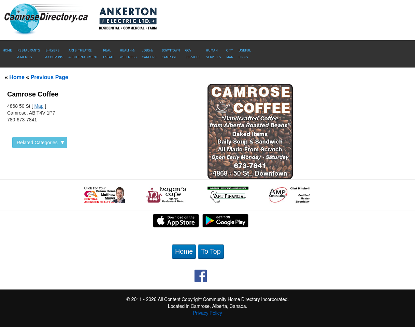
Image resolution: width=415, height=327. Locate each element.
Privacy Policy (207, 313)
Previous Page (49, 77)
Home (7, 50)
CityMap (229, 53)
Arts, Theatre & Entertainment (83, 53)
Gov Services (192, 53)
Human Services (213, 53)
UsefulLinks (245, 53)
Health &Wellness (128, 53)
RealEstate (108, 53)
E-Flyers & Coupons (54, 53)
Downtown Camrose (171, 53)
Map (38, 106)
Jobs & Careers (149, 53)
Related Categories (40, 142)
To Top (210, 251)
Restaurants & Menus (28, 53)
